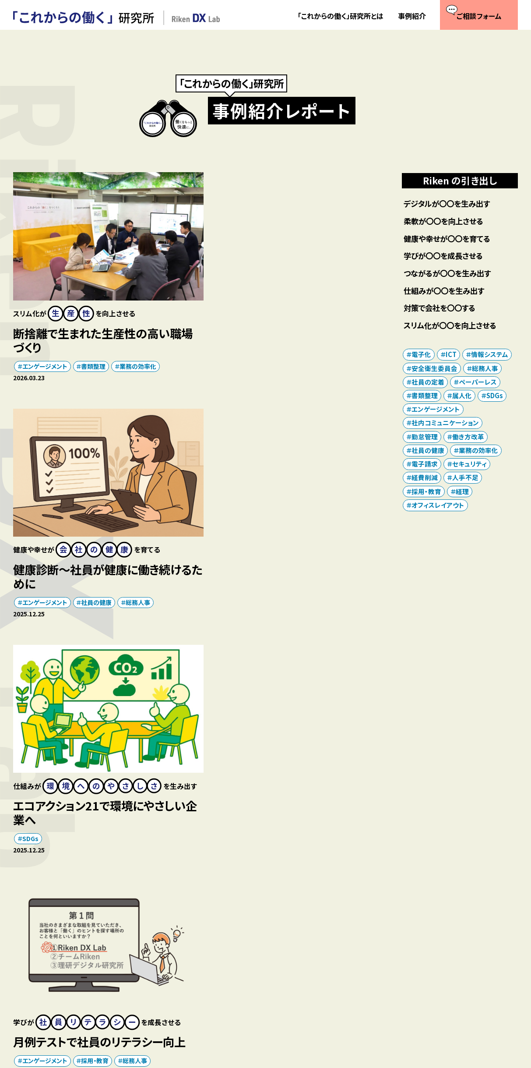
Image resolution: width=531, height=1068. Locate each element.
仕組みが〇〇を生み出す (446, 291)
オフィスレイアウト (47, 803)
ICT (225, 803)
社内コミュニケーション (251, 817)
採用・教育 (292, 570)
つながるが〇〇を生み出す (450, 273)
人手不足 (465, 478)
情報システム (489, 355)
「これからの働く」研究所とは (340, 16)
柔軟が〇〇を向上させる (446, 221)
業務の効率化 (138, 357)
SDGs (30, 590)
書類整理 (93, 357)
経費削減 (424, 478)
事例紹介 (412, 16)
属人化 (462, 396)
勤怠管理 (424, 437)
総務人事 (335, 357)
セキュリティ (259, 803)
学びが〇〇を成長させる (446, 256)
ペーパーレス (478, 382)
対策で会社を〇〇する (442, 308)
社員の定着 (37, 817)
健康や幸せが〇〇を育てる (450, 238)
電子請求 (424, 464)
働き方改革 (101, 803)
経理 (462, 492)
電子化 (421, 355)
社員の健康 (293, 357)
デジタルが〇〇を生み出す (449, 203)
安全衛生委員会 (434, 368)
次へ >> (229, 877)
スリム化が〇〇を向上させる (453, 325)
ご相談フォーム (261, 971)
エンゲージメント (44, 357)
